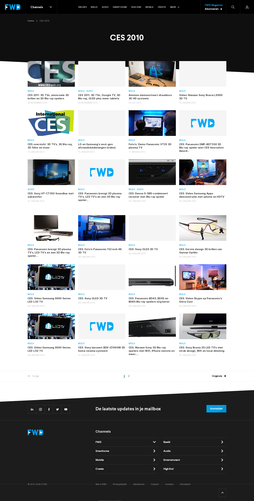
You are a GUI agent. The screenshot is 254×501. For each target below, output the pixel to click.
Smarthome (102, 451)
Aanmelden (216, 408)
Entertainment (171, 460)
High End (168, 469)
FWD (99, 442)
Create (100, 469)
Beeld (31, 91)
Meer (173, 7)
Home (31, 20)
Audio (89, 91)
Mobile (100, 460)
